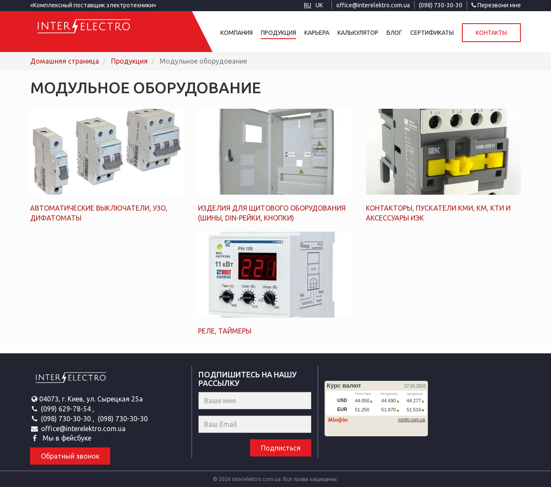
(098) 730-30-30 (440, 5)
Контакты (491, 32)
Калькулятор (357, 32)
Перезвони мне (496, 5)
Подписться (280, 448)
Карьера (316, 32)
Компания (236, 32)
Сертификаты (432, 32)
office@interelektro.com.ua (373, 5)
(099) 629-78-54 (67, 409)
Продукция (278, 32)
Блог (394, 32)
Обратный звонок (70, 456)
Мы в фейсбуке (66, 438)
